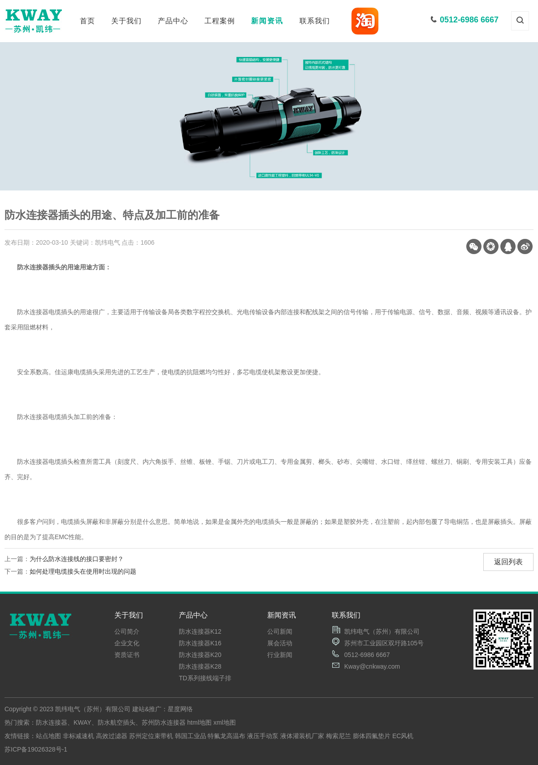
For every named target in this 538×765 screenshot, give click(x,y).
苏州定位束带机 (151, 735)
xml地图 (224, 722)
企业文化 (126, 643)
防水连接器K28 (200, 666)
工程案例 (219, 21)
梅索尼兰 (338, 735)
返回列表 (508, 562)
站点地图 (48, 735)
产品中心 (173, 21)
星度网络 (180, 709)
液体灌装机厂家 (302, 735)
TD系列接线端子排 (205, 678)
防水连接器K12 (200, 631)
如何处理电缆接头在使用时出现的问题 (83, 571)
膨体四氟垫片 (371, 735)
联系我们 (314, 21)
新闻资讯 (267, 21)
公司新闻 (279, 631)
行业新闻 (279, 654)
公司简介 (126, 631)
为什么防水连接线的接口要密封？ (77, 558)
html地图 (199, 722)
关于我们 (126, 21)
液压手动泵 (262, 735)
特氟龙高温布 (226, 735)
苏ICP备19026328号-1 (35, 749)
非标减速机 (78, 735)
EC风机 (402, 735)
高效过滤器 (111, 735)
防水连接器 (51, 722)
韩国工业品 (190, 735)
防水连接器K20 (200, 654)
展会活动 (279, 643)
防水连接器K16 (200, 643)
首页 (87, 21)
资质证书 (126, 654)
